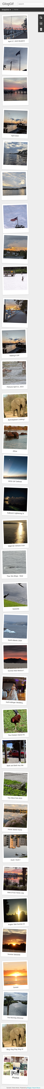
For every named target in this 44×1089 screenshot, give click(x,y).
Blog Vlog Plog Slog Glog (16, 1049)
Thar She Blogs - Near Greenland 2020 (21, 576)
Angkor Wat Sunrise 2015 (17, 924)
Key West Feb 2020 (15, 798)
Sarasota (15, 609)
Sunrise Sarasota (14, 954)
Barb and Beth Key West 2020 (18, 765)
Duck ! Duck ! (16, 860)
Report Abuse (36, 1087)
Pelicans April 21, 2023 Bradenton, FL (20, 387)
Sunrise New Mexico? (16, 671)
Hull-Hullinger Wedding (14, 702)
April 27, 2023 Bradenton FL (18, 41)
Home (16, 9)
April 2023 (15, 136)
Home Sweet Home (15, 829)
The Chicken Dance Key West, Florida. (22, 734)
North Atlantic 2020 (15, 640)
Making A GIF (14, 355)
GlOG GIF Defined (15, 481)
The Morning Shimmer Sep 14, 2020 (20, 1018)
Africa (15, 451)
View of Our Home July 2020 (17, 893)
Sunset (15, 987)
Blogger (29, 1087)
